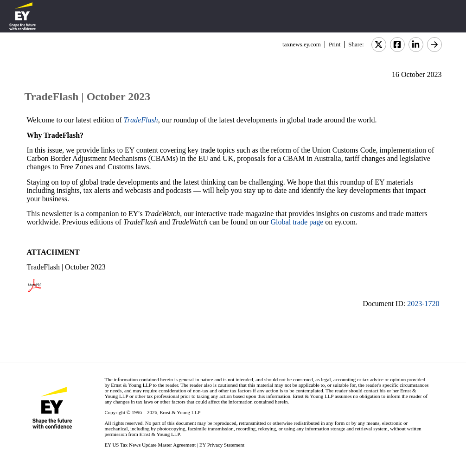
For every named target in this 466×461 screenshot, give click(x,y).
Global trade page (298, 222)
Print (334, 44)
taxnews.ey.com (301, 44)
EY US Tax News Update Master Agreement (150, 445)
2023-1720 (423, 303)
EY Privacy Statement (221, 445)
